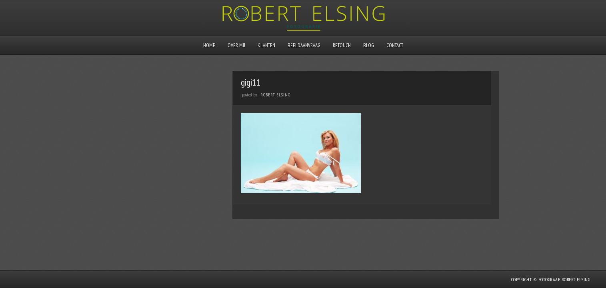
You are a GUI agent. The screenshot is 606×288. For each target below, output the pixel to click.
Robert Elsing (275, 95)
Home (209, 45)
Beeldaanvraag (304, 45)
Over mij (236, 45)
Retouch (342, 45)
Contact (394, 45)
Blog (368, 45)
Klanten (266, 45)
